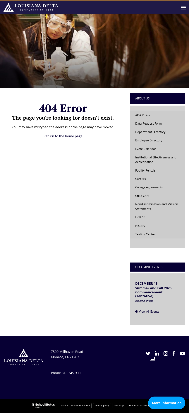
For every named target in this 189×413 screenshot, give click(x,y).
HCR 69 (146, 218)
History (140, 226)
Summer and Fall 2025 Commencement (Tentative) (153, 292)
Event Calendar (145, 149)
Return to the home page (63, 136)
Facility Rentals (145, 170)
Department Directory (150, 132)
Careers (140, 179)
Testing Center (145, 234)
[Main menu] (183, 7)
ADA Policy (142, 115)
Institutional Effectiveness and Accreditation (155, 159)
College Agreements (149, 187)
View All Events (149, 311)
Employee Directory (148, 140)
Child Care (142, 196)
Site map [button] (119, 405)
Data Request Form (148, 123)
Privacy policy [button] (102, 405)
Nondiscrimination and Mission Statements (156, 206)
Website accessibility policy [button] (75, 405)
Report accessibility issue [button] (142, 405)
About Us (142, 98)
